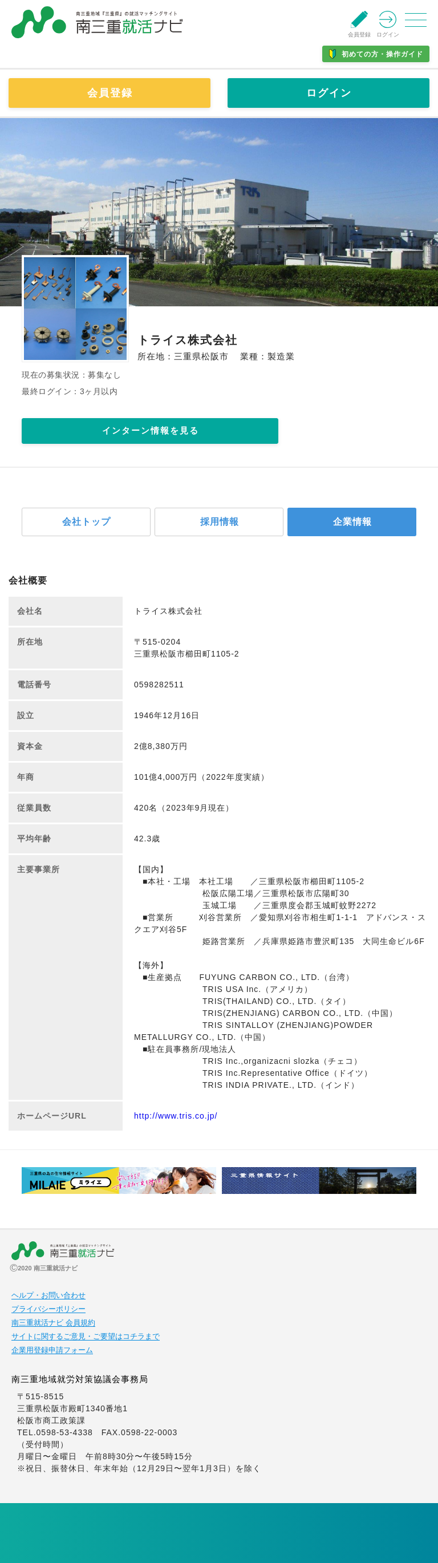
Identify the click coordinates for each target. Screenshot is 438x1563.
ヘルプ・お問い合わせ (48, 1295)
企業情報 (352, 522)
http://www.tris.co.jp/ (175, 1115)
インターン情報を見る (150, 430)
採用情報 (219, 522)
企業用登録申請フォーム (52, 1350)
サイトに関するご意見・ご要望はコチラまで (85, 1337)
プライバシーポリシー (48, 1309)
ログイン (329, 93)
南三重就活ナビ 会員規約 (53, 1323)
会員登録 (110, 93)
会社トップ (86, 522)
